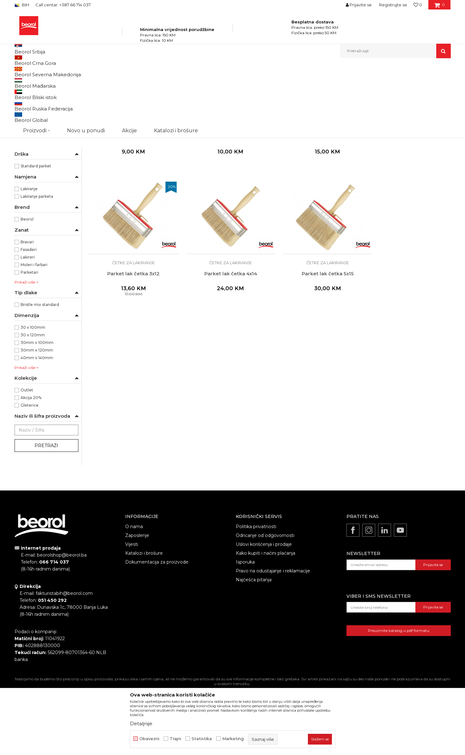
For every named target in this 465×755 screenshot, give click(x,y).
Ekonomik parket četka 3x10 (131, 200)
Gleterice (30, 473)
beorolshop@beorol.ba (62, 623)
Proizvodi (77, 71)
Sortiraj (291, 82)
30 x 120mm (33, 402)
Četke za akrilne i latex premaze (45, 123)
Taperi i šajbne (31, 179)
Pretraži (46, 513)
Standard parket (36, 233)
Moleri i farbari (34, 332)
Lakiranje (29, 256)
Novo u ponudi (86, 51)
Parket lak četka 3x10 (315, 200)
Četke (156, 71)
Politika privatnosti (256, 594)
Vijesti (131, 612)
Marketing (233, 738)
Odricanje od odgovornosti (265, 603)
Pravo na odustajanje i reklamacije (273, 638)
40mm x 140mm (37, 425)
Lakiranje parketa (37, 264)
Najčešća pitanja (254, 647)
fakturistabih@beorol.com (64, 661)
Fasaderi (29, 317)
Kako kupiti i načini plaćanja (265, 621)
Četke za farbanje (35, 134)
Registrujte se (393, 4)
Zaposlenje (137, 603)
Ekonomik (30, 211)
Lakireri (28, 324)
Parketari (29, 340)
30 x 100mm (33, 395)
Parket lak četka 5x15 (223, 331)
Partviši (24, 164)
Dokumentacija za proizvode (156, 630)
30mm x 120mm (37, 417)
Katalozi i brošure (144, 621)
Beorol (27, 286)
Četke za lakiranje (34, 149)
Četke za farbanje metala (42, 97)
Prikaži (383, 82)
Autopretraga (262, 82)
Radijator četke (32, 156)
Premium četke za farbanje (44, 141)
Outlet (27, 457)
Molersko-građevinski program (118, 71)
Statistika (202, 738)
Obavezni (149, 738)
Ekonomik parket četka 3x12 (223, 200)
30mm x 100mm (37, 410)
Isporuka (245, 630)
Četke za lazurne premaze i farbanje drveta (41, 108)
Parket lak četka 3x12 (408, 200)
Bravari (27, 309)
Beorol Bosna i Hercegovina (39, 71)
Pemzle (26, 172)
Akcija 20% (31, 465)
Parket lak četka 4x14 (131, 331)
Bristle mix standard (40, 372)
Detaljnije (141, 724)
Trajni (175, 738)
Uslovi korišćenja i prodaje (264, 612)
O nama (134, 594)
